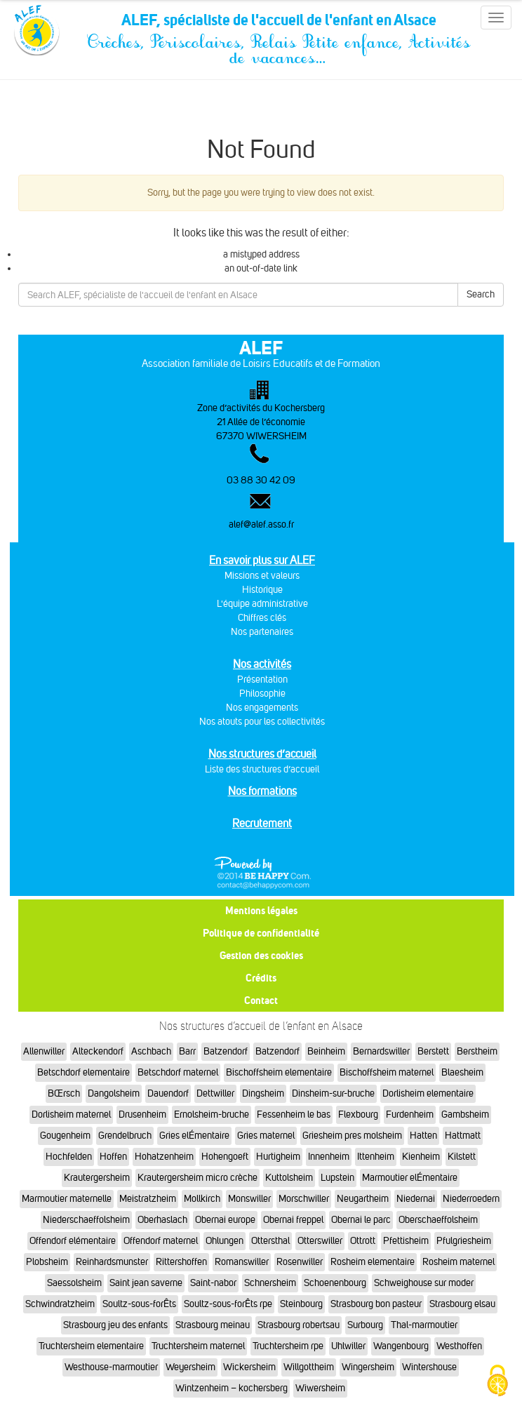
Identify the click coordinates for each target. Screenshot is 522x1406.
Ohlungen (224, 1241)
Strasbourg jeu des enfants (115, 1325)
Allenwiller (44, 1051)
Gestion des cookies (261, 955)
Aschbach (151, 1051)
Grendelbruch (125, 1135)
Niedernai (415, 1199)
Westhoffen (459, 1346)
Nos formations (262, 791)
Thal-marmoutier (424, 1325)
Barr (187, 1051)
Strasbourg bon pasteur (376, 1304)
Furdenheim (410, 1114)
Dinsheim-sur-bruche (333, 1093)
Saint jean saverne (145, 1283)
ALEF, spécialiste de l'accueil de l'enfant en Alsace (278, 22)
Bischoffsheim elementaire (279, 1072)
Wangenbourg (401, 1346)
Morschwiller (304, 1199)
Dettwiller (215, 1093)
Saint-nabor (213, 1283)
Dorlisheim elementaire (428, 1093)
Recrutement (262, 823)
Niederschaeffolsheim (86, 1220)
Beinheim (326, 1051)
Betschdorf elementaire (83, 1072)
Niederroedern (471, 1199)
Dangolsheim (114, 1093)
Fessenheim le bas (293, 1114)
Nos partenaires (262, 632)
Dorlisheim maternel (71, 1114)
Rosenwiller (299, 1262)
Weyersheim (190, 1367)
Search (481, 294)
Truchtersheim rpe (288, 1346)
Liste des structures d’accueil (262, 769)
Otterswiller (319, 1241)
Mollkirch (202, 1199)
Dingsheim (263, 1093)
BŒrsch (64, 1093)
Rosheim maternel (458, 1262)
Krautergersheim (97, 1178)
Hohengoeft (224, 1157)
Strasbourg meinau (212, 1325)
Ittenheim (375, 1157)
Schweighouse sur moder (424, 1283)
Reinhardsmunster (112, 1262)
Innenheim (328, 1157)
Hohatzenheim (164, 1157)
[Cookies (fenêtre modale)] (497, 1382)
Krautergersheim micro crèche (197, 1178)
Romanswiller (242, 1262)
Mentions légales (261, 910)
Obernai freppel (293, 1220)
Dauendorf (168, 1093)
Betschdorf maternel (178, 1072)
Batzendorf (225, 1051)
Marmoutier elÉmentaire (409, 1178)
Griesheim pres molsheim (352, 1135)
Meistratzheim (147, 1199)
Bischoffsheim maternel (387, 1072)
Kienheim (421, 1157)
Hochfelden (69, 1157)
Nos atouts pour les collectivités (262, 722)
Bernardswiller (381, 1051)
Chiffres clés (262, 618)
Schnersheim (270, 1283)
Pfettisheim (406, 1241)
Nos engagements (262, 708)
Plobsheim (47, 1262)
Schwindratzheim (60, 1304)
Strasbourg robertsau (298, 1325)
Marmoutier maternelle (67, 1199)
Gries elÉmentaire (194, 1135)
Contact (261, 1000)
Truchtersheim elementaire (91, 1346)
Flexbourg (358, 1114)
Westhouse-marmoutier (111, 1367)
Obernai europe (225, 1220)
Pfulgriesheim (463, 1241)
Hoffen (113, 1157)
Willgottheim (308, 1367)
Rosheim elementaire (372, 1262)
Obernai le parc (361, 1220)
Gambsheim (465, 1114)
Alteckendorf (97, 1051)
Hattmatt (463, 1135)
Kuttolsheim (289, 1178)
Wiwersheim (320, 1388)
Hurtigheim (278, 1157)
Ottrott (362, 1241)
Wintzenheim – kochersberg (231, 1388)
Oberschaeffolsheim (438, 1220)
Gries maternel (266, 1135)
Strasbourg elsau (462, 1304)
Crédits (261, 977)
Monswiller (249, 1199)
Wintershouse (429, 1367)
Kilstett (462, 1157)
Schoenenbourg (335, 1283)
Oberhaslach (162, 1220)
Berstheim (477, 1051)
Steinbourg (301, 1304)
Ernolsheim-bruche (211, 1114)
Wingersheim (368, 1367)
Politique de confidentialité (261, 932)
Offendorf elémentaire (72, 1241)
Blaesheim (462, 1072)
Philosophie (262, 693)
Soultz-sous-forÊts (139, 1304)
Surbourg (365, 1325)
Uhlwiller (348, 1346)
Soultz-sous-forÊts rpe (228, 1304)
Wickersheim (249, 1367)
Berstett (433, 1051)
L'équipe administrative (262, 604)
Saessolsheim (74, 1283)
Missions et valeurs (262, 576)
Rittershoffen (181, 1262)
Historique (262, 590)
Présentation (262, 679)
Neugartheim (363, 1199)
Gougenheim (65, 1135)
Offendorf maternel (160, 1241)
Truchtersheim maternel (198, 1346)
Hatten (423, 1135)
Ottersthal (270, 1241)
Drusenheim (142, 1114)
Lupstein (337, 1178)
